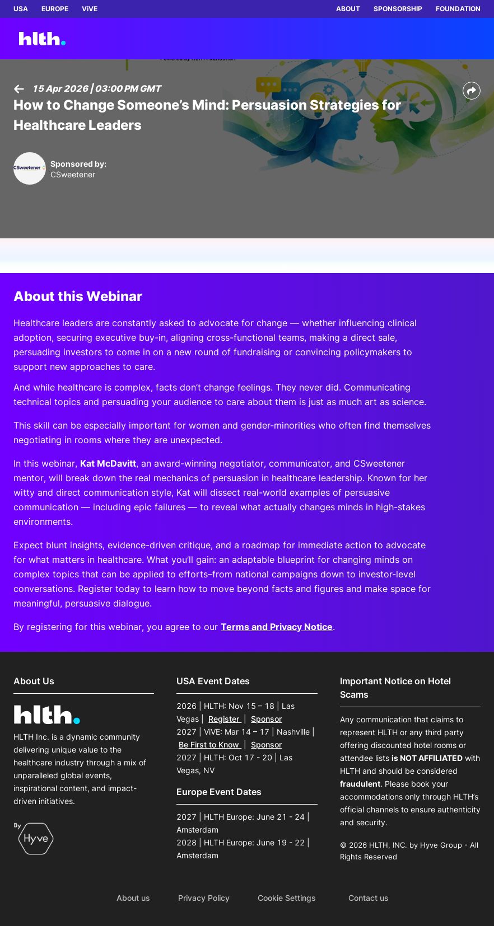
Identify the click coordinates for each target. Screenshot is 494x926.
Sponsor (266, 718)
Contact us (368, 898)
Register (224, 718)
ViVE (89, 8)
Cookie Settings (287, 898)
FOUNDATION (458, 8)
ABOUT (348, 8)
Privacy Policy (204, 898)
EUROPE (54, 8)
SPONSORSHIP (398, 8)
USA (20, 8)
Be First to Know (210, 744)
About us (133, 898)
